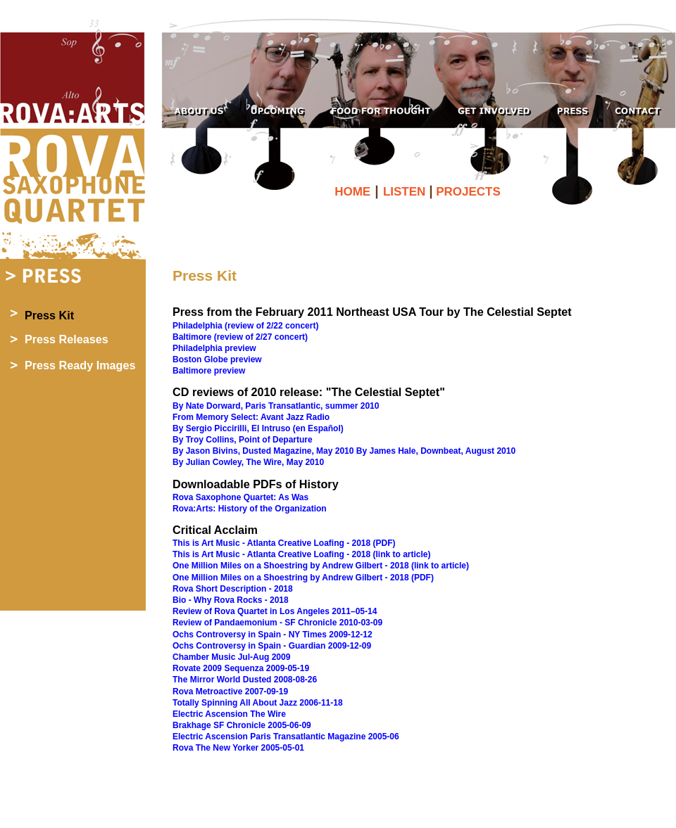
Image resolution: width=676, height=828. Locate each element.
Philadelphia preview (214, 348)
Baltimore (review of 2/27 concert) (240, 337)
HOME (354, 191)
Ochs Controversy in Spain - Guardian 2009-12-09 (272, 646)
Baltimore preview (209, 371)
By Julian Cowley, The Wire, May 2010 (248, 462)
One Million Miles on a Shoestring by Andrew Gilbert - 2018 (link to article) (321, 566)
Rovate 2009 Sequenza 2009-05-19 (241, 668)
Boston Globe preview (217, 359)
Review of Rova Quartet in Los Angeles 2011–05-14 (275, 611)
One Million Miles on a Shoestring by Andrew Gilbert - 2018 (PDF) (303, 577)
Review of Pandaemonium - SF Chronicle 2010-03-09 (277, 623)
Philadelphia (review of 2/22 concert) (245, 326)
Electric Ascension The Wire (229, 714)
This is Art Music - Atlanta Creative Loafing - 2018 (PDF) (284, 543)
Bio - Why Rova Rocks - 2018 (231, 600)
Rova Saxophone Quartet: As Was (240, 497)
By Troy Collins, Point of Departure (243, 440)
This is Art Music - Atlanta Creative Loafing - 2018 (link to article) (302, 554)
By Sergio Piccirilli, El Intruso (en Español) (258, 428)
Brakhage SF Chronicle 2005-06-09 (242, 725)
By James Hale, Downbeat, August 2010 (435, 451)
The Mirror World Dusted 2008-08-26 (245, 679)
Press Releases (66, 339)
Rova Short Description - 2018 (233, 589)
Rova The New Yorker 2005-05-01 (238, 748)
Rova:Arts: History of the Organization (250, 509)
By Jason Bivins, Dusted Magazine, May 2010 (263, 451)
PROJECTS (468, 191)
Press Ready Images (80, 365)
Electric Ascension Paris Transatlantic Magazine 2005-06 (286, 736)
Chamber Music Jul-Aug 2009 (231, 657)
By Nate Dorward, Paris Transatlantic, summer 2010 (276, 406)
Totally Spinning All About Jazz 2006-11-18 (258, 703)
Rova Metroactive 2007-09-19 (230, 691)
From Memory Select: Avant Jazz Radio (251, 417)
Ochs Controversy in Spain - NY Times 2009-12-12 (273, 634)
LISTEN (406, 191)
